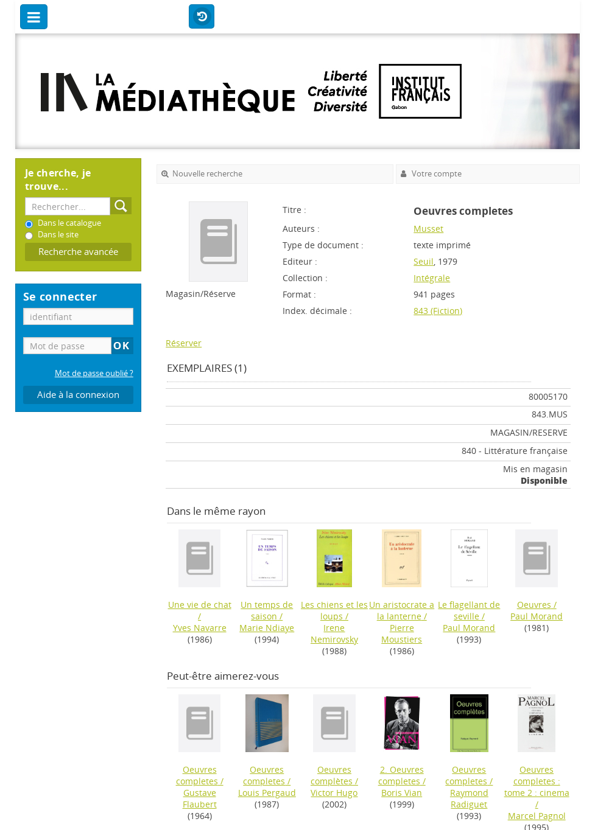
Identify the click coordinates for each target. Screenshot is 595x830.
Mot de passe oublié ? (94, 373)
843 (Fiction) (438, 310)
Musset (428, 228)
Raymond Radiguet (469, 798)
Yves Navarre (200, 627)
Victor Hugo (334, 792)
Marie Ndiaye (266, 627)
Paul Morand (469, 627)
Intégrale (432, 278)
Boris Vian (401, 792)
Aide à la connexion (78, 394)
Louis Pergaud (267, 792)
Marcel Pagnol (537, 815)
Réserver (184, 343)
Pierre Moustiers (401, 633)
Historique (201, 17)
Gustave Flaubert (200, 798)
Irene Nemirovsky (334, 633)
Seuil (424, 261)
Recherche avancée (78, 251)
